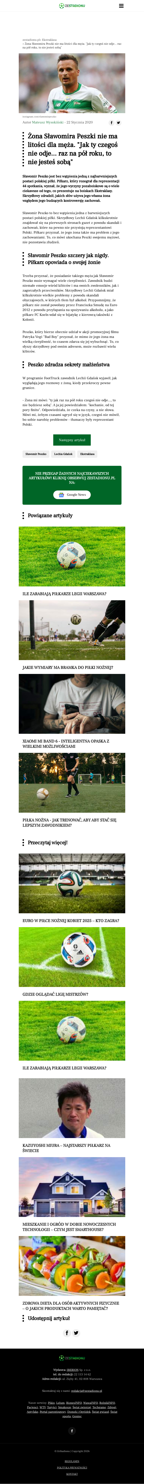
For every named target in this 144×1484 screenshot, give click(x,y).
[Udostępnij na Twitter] (76, 1333)
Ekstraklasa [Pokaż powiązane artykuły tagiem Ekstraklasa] (87, 454)
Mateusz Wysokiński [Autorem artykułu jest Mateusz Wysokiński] (48, 122)
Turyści (52, 1407)
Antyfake (32, 1412)
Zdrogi (111, 1407)
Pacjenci (32, 1407)
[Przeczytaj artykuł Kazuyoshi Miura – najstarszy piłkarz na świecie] (72, 1115)
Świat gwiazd (100, 1412)
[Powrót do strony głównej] (72, 1358)
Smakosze (64, 1407)
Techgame (99, 1407)
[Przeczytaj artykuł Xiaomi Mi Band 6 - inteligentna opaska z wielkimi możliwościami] (72, 711)
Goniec (77, 1416)
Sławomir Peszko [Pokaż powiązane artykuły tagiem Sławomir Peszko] (36, 454)
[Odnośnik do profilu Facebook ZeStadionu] (72, 1431)
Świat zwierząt (82, 1407)
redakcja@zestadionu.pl (86, 1391)
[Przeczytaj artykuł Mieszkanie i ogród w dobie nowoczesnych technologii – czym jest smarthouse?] (72, 1194)
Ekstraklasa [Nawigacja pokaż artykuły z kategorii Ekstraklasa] (49, 40)
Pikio (51, 1403)
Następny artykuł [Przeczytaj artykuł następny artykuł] (72, 440)
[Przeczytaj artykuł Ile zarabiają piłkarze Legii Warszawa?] (72, 562)
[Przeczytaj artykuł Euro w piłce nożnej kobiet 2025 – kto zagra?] (72, 888)
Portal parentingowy (53, 1412)
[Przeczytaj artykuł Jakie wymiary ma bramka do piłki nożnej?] (72, 635)
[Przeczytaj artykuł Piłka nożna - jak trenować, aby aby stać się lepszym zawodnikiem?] (72, 790)
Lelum (60, 1403)
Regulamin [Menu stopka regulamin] (72, 1461)
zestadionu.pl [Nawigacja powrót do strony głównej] (31, 40)
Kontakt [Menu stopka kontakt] (72, 1474)
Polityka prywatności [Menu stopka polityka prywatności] (72, 1467)
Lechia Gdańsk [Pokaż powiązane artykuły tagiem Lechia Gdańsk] (63, 454)
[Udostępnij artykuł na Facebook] (112, 123)
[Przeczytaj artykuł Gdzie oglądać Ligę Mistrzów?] (72, 962)
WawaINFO (90, 1403)
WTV (43, 1407)
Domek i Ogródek (79, 1412)
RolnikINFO (107, 1403)
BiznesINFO (74, 1403)
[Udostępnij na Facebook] (67, 1333)
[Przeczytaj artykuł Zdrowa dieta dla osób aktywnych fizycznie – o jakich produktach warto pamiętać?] (72, 1273)
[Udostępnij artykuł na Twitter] (119, 123)
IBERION (73, 1370)
